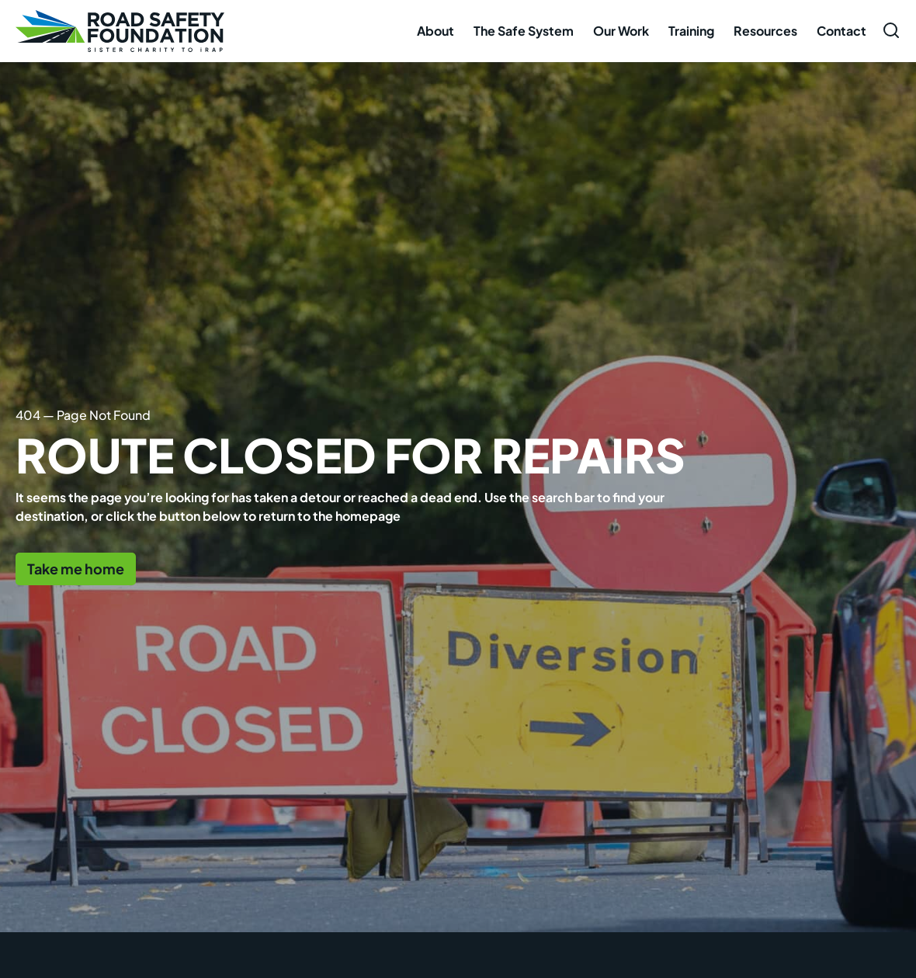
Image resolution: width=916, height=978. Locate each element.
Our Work (621, 31)
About (435, 31)
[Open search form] (891, 30)
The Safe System (524, 31)
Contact (841, 31)
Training (691, 31)
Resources (765, 31)
